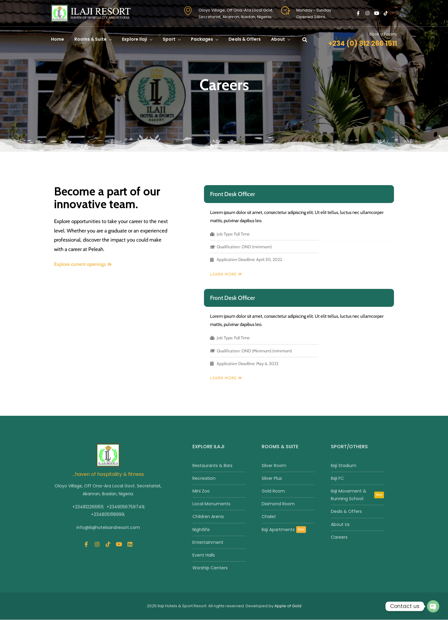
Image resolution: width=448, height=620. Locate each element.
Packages (202, 39)
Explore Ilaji (134, 39)
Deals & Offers (245, 39)
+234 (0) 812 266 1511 (362, 43)
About (278, 39)
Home (57, 39)
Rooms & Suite (90, 39)
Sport (169, 39)
